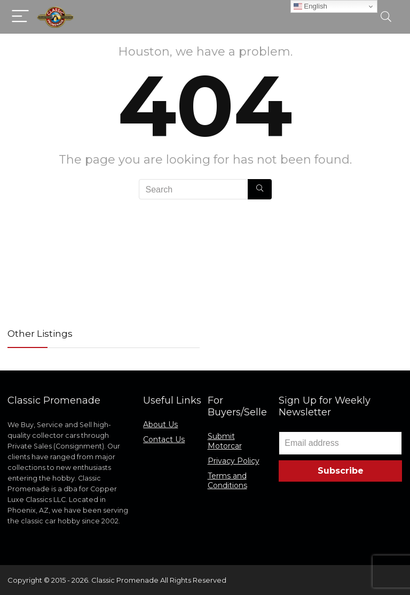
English (310, 6)
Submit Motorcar (225, 441)
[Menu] (20, 17)
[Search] (386, 17)
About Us (160, 424)
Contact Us (164, 439)
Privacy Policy (233, 461)
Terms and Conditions (227, 480)
